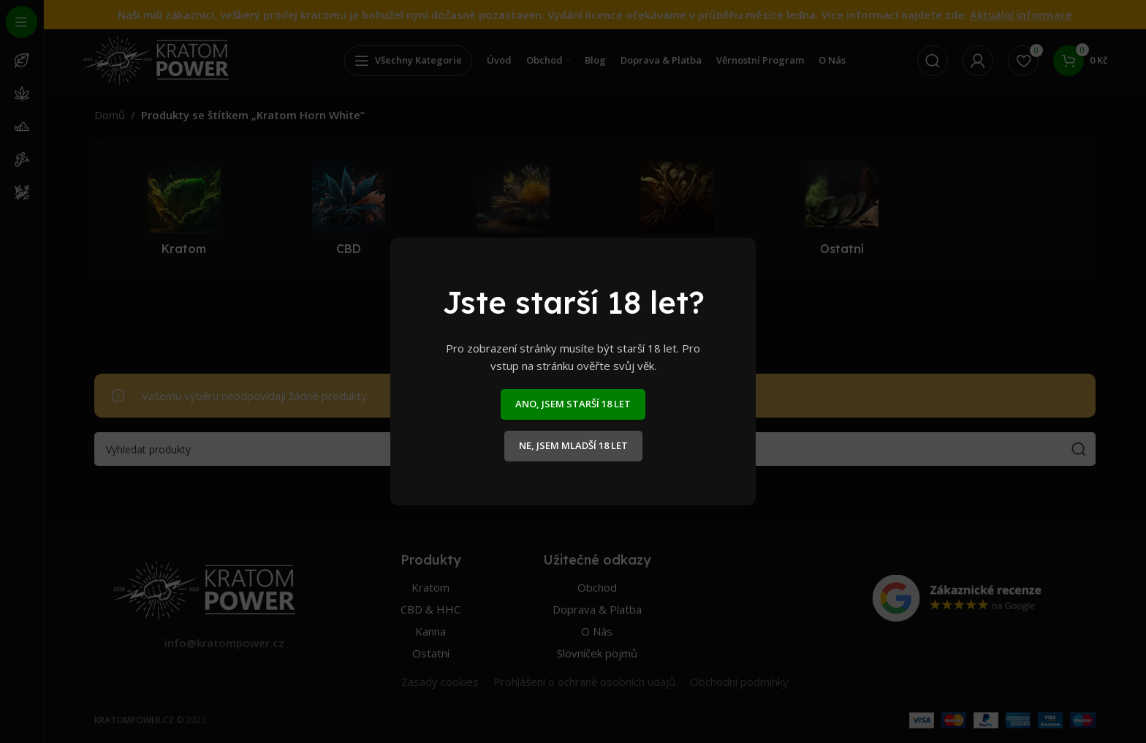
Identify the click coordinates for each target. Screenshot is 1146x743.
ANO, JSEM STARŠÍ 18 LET (573, 403)
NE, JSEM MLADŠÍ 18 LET (573, 445)
